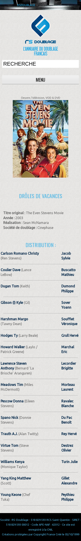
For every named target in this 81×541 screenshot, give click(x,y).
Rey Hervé (69, 434)
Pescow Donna (12, 401)
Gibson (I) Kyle (12, 303)
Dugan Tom (10, 286)
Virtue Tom (9, 445)
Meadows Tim (12, 385)
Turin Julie (69, 462)
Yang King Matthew (16, 478)
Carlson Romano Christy (20, 253)
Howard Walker (13, 347)
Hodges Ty (9, 335)
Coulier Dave (10, 270)
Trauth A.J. (9, 434)
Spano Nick (9, 418)
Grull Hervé (69, 335)
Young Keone (11, 495)
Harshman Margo (14, 319)
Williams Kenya (12, 462)
